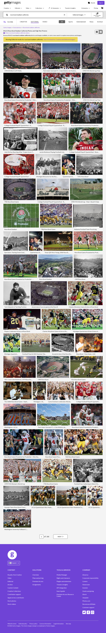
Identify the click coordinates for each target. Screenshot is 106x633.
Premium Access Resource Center (65, 595)
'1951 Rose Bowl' (83, 176)
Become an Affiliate (88, 604)
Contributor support (14, 594)
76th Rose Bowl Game (72, 457)
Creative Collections (14, 591)
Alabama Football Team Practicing (85, 229)
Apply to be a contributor (16, 598)
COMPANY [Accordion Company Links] (86, 570)
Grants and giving (88, 591)
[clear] (65, 15)
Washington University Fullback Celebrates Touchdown (22, 529)
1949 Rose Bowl (80, 279)
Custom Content (13, 588)
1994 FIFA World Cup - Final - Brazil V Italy (85, 202)
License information (45, 623)
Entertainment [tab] (81, 22)
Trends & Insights (62, 584)
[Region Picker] (14, 563)
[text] (36, 14)
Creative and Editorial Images (65, 39)
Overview (35, 575)
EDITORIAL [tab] (35, 22)
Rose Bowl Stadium (10, 229)
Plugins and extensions (64, 581)
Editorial (10, 581)
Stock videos (12, 604)
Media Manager (62, 575)
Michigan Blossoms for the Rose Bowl (48, 176)
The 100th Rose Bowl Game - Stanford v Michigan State (22, 402)
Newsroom (86, 584)
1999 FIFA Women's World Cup (14, 484)
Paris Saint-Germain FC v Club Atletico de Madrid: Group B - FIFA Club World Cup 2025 (71, 71)
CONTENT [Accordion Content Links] (11, 570)
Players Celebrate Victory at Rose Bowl (17, 331)
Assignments (36, 584)
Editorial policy (23, 623)
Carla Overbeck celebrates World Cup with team (64, 402)
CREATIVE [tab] (23, 22)
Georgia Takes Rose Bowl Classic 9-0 (16, 507)
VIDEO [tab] (44, 22)
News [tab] (91, 22)
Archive (10, 584)
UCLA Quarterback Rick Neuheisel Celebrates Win (73, 507)
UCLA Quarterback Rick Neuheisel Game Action (47, 507)
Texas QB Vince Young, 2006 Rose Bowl (57, 252)
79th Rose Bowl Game (11, 202)
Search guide (61, 591)
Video (9, 578)
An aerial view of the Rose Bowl (62, 354)
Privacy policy (33, 623)
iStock (84, 594)
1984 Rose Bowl (43, 379)
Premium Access (37, 581)
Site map (68, 623)
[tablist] (33, 21)
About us (85, 575)
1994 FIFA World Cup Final (91, 71)
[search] (7, 15)
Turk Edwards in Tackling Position (15, 307)
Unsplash (85, 598)
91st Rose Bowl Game (78, 379)
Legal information (59, 623)
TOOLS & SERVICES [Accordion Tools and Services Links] (63, 570)
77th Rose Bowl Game (50, 484)
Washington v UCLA (10, 427)
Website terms (12, 623)
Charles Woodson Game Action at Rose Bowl (83, 307)
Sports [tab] (71, 22)
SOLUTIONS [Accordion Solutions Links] (36, 570)
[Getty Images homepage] (12, 3)
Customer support (88, 607)
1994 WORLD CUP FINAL (13, 71)
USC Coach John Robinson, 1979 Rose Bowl (18, 379)
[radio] (97, 32)
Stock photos (12, 601)
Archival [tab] (100, 22)
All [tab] (62, 22)
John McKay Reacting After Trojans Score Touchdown (21, 152)
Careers (85, 581)
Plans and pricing (37, 578)
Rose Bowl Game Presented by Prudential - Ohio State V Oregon (25, 100)
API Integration (62, 588)
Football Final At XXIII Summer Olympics (35, 354)
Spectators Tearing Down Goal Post (16, 252)
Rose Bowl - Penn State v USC (86, 354)
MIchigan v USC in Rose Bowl (43, 402)
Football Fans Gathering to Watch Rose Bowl (88, 484)
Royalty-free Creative (15, 575)
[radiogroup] (99, 32)
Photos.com (86, 601)
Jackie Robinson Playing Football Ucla (51, 152)
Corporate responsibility (90, 578)
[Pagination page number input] (41, 536)
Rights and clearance (63, 578)
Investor (85, 588)
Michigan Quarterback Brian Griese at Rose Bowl (89, 331)
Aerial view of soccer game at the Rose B (45, 307)
